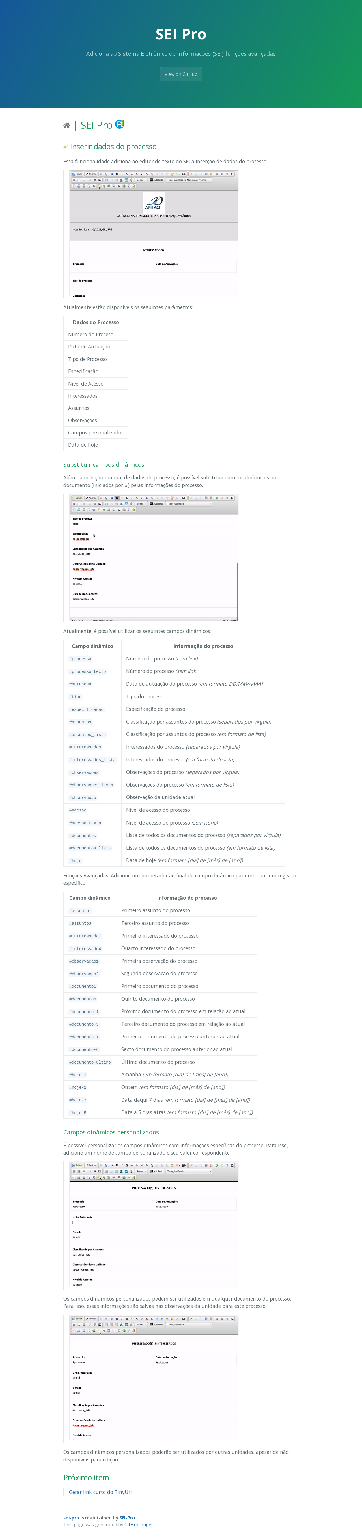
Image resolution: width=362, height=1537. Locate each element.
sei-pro (71, 1518)
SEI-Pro (127, 1518)
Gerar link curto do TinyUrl (100, 1492)
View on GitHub (181, 74)
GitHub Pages (139, 1524)
